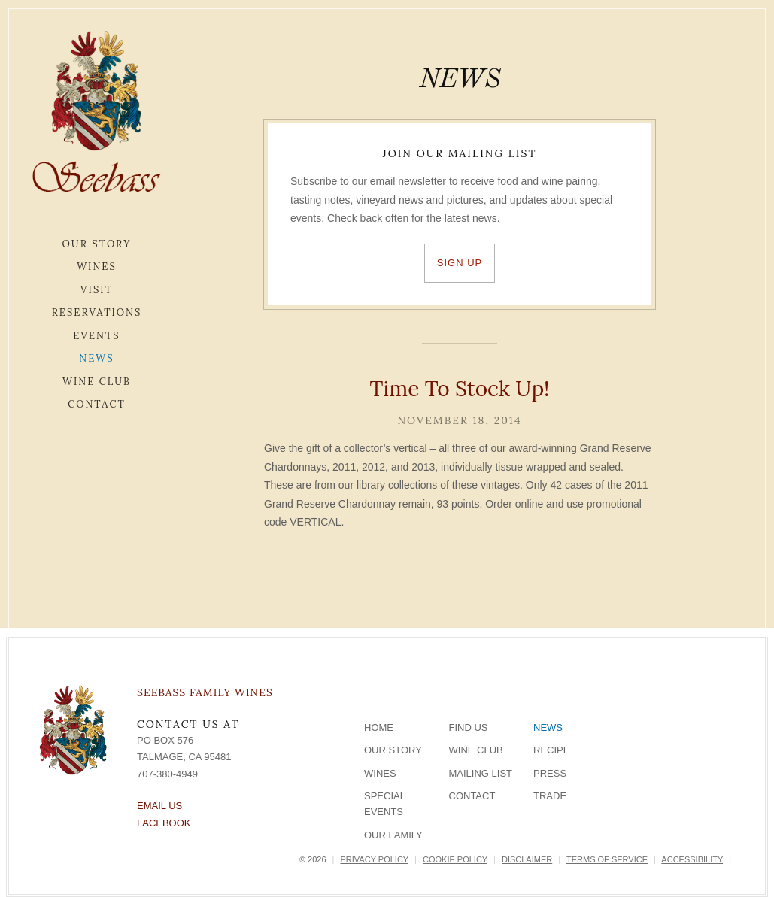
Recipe (551, 750)
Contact (97, 404)
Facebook (164, 823)
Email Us (159, 805)
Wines (97, 266)
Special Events (384, 803)
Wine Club (96, 381)
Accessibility (692, 859)
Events (96, 335)
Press (549, 773)
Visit (96, 289)
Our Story (97, 244)
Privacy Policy (374, 859)
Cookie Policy (455, 859)
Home (378, 727)
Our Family (393, 835)
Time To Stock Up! (459, 388)
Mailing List (481, 773)
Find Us (468, 727)
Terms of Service (607, 859)
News (96, 358)
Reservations (97, 312)
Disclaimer (527, 859)
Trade (549, 796)
